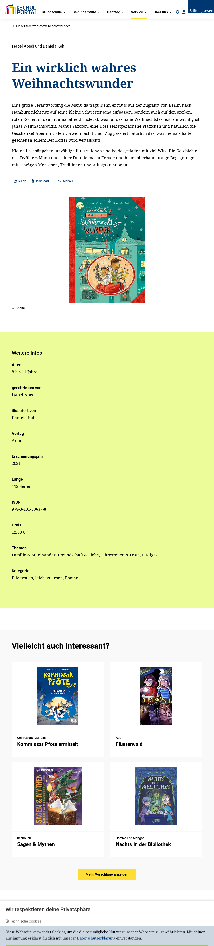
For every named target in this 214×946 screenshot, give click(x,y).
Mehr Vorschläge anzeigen (107, 874)
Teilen (20, 181)
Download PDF (44, 181)
